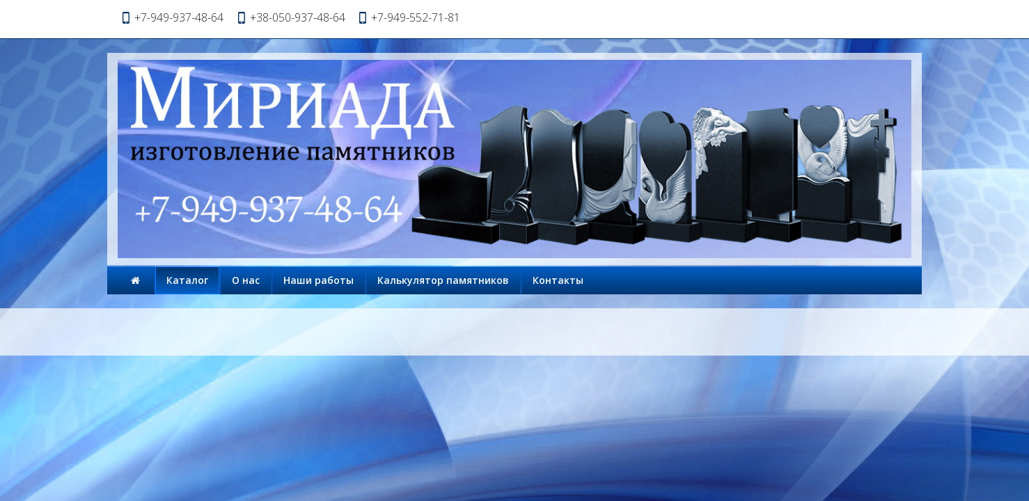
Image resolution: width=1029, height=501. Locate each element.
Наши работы (318, 280)
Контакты (558, 280)
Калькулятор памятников (443, 280)
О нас (246, 280)
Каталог (187, 280)
